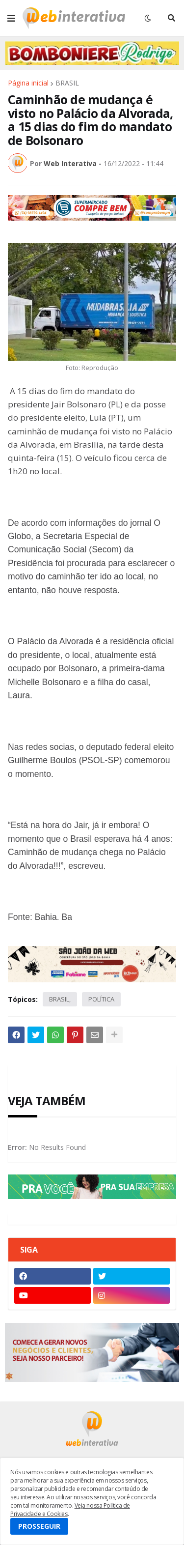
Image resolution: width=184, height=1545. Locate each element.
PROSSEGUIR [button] (39, 1526)
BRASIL (67, 83)
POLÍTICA (101, 999)
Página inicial (28, 83)
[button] (11, 18)
